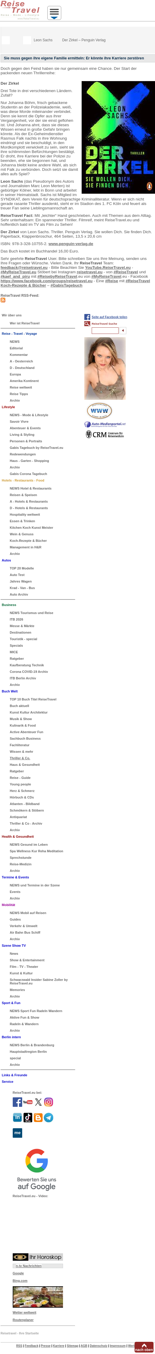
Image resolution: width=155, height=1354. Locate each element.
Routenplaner (23, 1320)
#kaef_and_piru (15, 276)
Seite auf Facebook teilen (109, 317)
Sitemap (72, 1345)
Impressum (117, 1345)
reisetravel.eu (89, 272)
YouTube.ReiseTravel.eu (108, 267)
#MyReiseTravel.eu (18, 272)
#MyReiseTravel (106, 276)
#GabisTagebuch (67, 285)
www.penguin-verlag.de (71, 244)
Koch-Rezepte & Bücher (23, 285)
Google (18, 1273)
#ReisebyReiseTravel (57, 276)
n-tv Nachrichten (29, 1266)
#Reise (111, 281)
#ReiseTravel (126, 272)
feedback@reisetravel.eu (24, 267)
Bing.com (20, 1280)
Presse (46, 1345)
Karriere (58, 1345)
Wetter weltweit (24, 1312)
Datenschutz (98, 1345)
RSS (19, 1345)
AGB (84, 1345)
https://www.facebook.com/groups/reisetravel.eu (47, 281)
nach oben (144, 1350)
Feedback (31, 1345)
